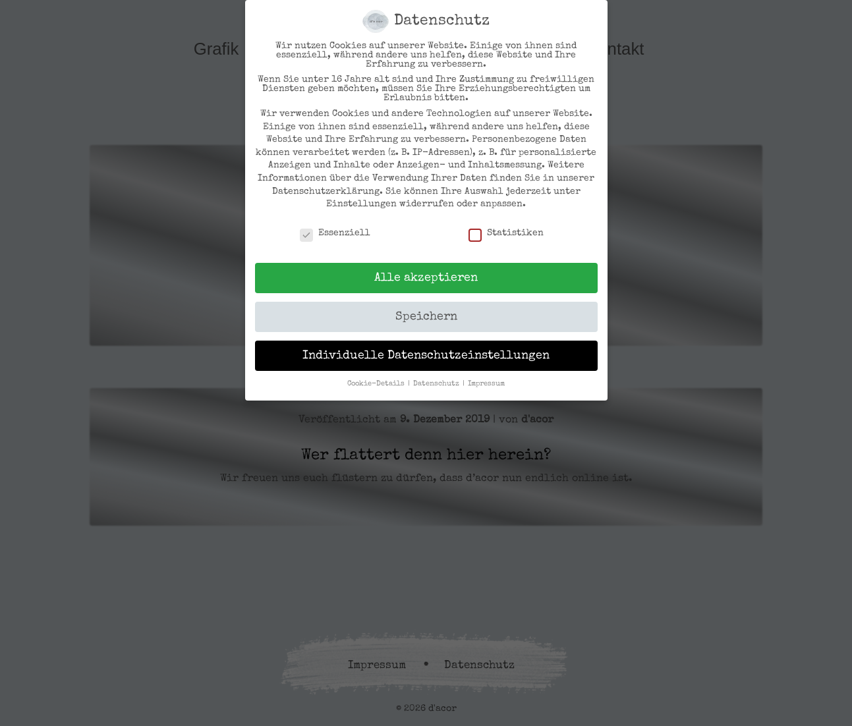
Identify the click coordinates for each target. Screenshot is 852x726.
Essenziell (335, 233)
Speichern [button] (426, 317)
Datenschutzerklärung (326, 191)
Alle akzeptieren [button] (426, 278)
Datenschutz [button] (437, 384)
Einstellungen (361, 204)
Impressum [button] (486, 384)
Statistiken (506, 233)
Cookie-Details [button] (377, 384)
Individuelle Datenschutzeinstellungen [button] (426, 356)
